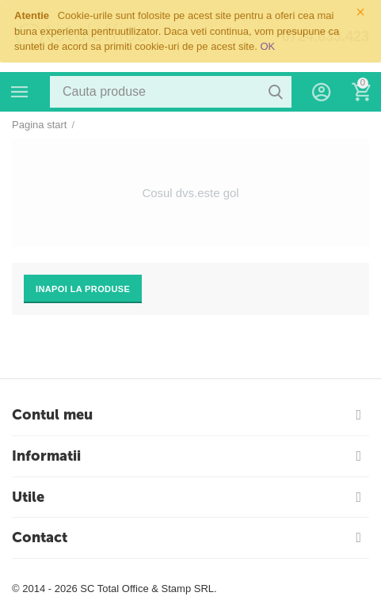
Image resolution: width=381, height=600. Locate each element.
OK (267, 46)
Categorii (20, 92)
